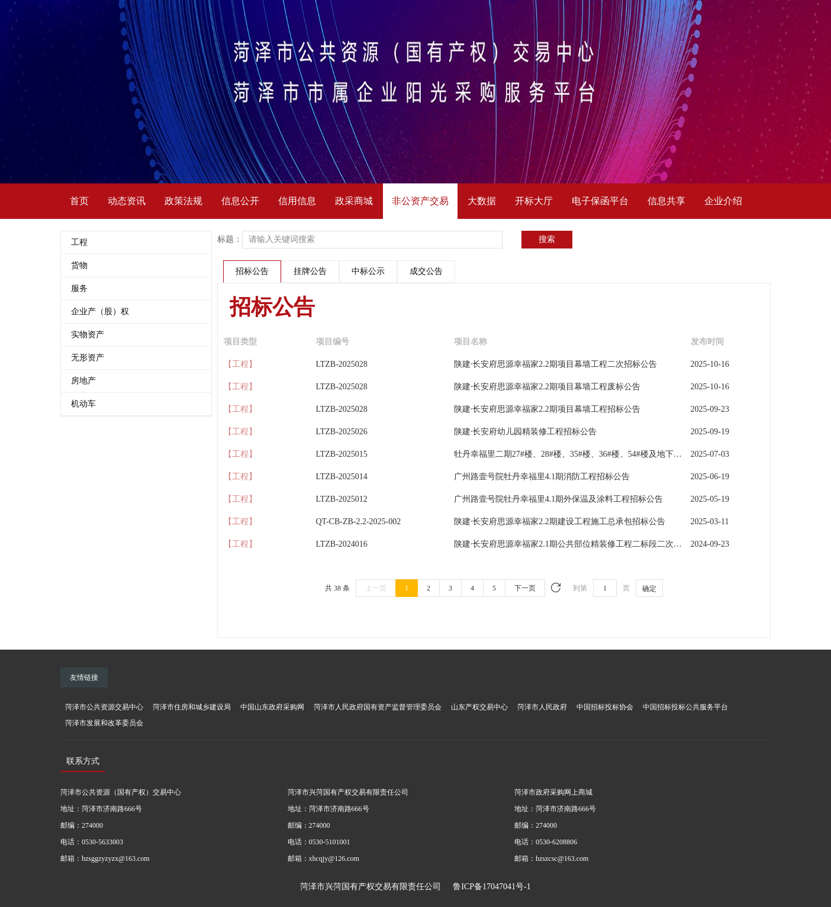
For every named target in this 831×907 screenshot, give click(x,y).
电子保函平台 (600, 201)
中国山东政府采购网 (272, 707)
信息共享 (666, 201)
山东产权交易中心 (479, 707)
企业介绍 (723, 201)
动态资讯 (127, 201)
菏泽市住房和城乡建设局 (192, 707)
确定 (649, 589)
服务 (79, 288)
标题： (229, 239)
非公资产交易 (420, 201)
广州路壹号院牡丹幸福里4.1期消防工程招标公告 (542, 476)
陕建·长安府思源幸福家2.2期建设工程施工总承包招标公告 (559, 521)
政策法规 (183, 201)
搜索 (547, 239)
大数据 (482, 201)
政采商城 (354, 201)
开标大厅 (534, 201)
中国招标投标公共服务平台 (685, 707)
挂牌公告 (310, 271)
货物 (79, 265)
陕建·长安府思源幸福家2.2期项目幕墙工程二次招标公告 (555, 364)
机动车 (83, 403)
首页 (79, 201)
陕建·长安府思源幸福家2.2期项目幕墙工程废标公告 (547, 386)
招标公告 (252, 271)
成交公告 (426, 271)
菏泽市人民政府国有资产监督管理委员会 (378, 707)
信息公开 (240, 201)
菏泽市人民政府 (542, 707)
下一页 (525, 588)
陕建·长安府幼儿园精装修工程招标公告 (525, 431)
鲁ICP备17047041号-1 (491, 886)
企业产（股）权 (100, 311)
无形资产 (87, 357)
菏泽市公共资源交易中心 (104, 707)
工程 (79, 242)
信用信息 (297, 201)
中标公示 (368, 271)
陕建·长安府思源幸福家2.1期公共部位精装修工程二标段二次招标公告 (580, 544)
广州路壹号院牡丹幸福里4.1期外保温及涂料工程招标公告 (558, 499)
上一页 (375, 588)
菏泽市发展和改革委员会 (104, 723)
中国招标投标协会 (604, 707)
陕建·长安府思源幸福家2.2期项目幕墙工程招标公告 (547, 409)
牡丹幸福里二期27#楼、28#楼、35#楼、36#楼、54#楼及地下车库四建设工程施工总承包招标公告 (630, 454)
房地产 (83, 380)
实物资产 (87, 334)
